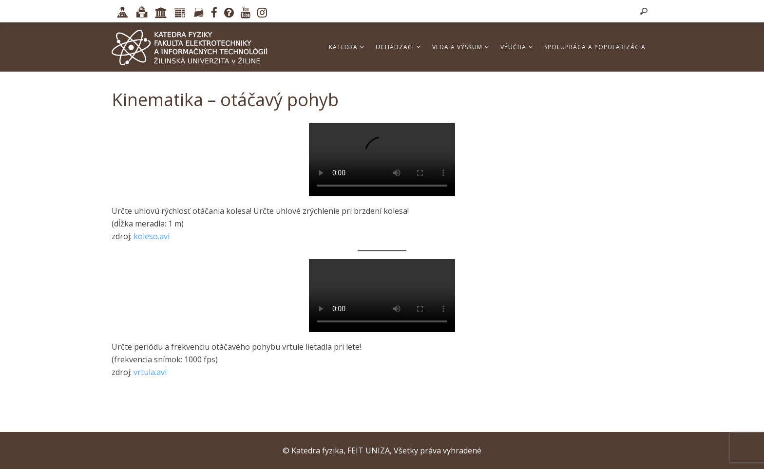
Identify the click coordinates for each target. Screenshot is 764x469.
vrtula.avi (150, 372)
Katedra (346, 47)
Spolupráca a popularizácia (595, 47)
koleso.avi (152, 236)
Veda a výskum (460, 47)
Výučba (516, 47)
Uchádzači (398, 47)
